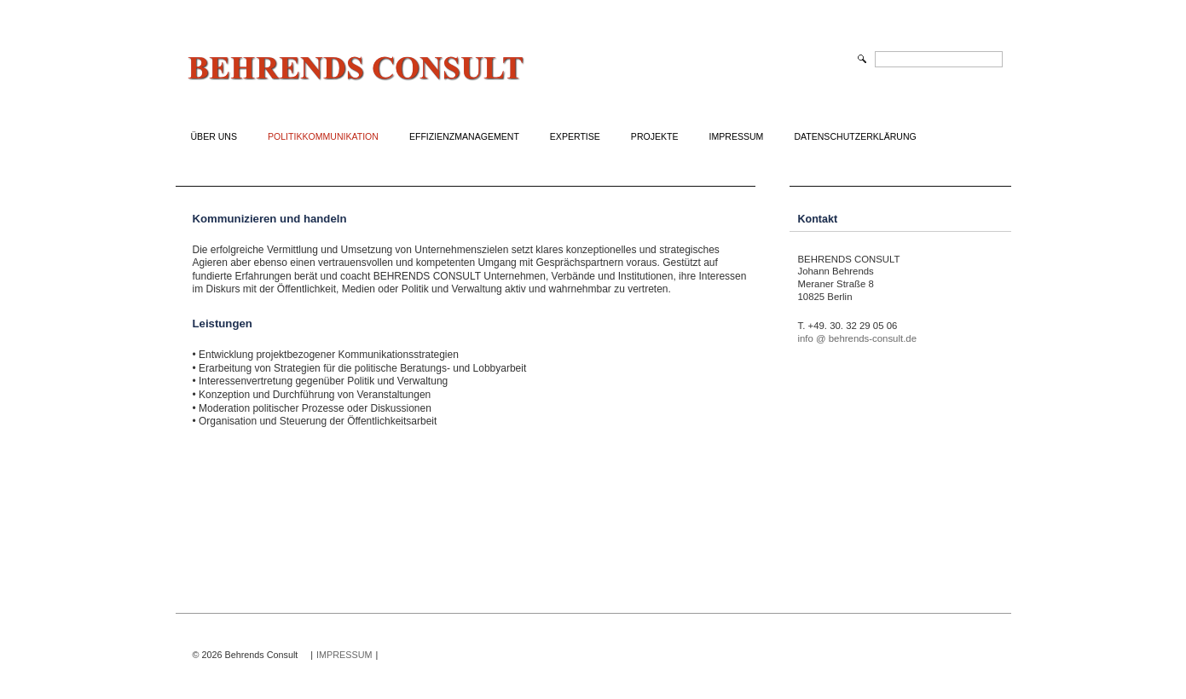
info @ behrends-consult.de (857, 338)
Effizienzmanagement (464, 136)
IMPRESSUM (344, 655)
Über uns (214, 136)
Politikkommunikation (323, 136)
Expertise (575, 136)
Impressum (736, 136)
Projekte (655, 136)
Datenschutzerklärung (855, 136)
